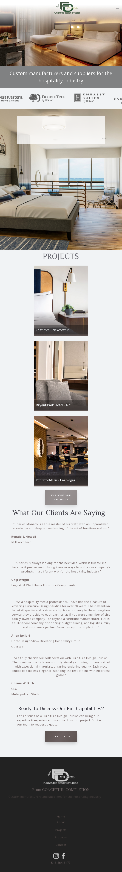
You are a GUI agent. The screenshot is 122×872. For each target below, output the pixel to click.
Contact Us (61, 736)
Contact (61, 849)
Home (61, 821)
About (61, 826)
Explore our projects (61, 497)
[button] (117, 8)
